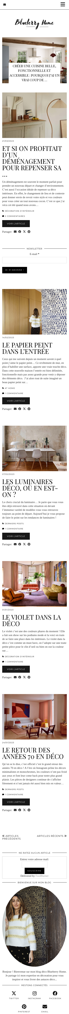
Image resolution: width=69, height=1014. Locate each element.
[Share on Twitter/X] (24, 232)
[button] (64, 5)
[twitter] (13, 995)
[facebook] (55, 995)
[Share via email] (15, 232)
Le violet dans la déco (31, 620)
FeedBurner (42, 875)
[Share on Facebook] (19, 232)
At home (10, 388)
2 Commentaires (13, 216)
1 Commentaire (12, 393)
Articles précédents (11, 837)
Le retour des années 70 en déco (33, 753)
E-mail (34, 254)
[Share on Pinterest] (29, 232)
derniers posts (14, 523)
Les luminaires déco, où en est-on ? (30, 488)
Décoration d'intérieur (19, 211)
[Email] (4, 4)
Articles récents (52, 835)
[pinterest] (24, 1008)
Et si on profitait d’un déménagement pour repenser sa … (32, 161)
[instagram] (34, 995)
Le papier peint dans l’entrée (27, 347)
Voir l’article (16, 223)
